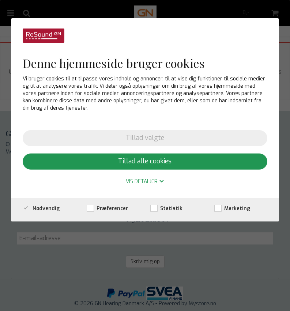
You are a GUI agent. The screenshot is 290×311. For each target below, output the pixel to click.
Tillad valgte (145, 137)
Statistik (166, 208)
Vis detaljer (145, 182)
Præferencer (107, 208)
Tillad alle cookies (145, 161)
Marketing (232, 208)
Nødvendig (41, 208)
